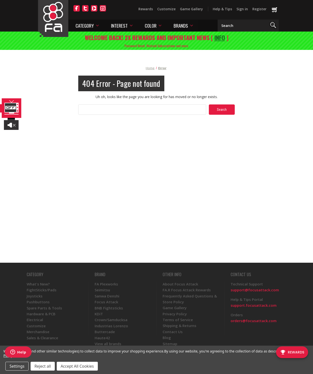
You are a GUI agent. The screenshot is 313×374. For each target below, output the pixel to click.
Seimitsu (102, 289)
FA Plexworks (106, 284)
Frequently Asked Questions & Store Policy (190, 299)
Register (259, 9)
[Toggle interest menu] (131, 25)
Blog (167, 337)
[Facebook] (76, 11)
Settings (17, 366)
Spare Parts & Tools (44, 308)
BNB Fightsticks (109, 308)
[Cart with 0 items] (276, 10)
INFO (219, 37)
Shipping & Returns (179, 325)
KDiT (99, 313)
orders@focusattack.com (254, 320)
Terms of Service (178, 319)
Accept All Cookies (77, 366)
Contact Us (173, 331)
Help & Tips (222, 9)
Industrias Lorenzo (111, 325)
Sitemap (170, 343)
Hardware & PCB (41, 313)
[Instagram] (103, 11)
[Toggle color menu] (160, 25)
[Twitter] (85, 11)
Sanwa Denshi (107, 296)
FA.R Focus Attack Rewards (187, 289)
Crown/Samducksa (111, 319)
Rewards (145, 9)
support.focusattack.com (254, 305)
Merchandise (38, 331)
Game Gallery (191, 9)
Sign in (242, 9)
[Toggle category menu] (97, 25)
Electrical (35, 319)
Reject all (42, 366)
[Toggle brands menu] (191, 25)
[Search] (273, 26)
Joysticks (35, 296)
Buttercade (105, 331)
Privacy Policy (175, 313)
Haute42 (102, 337)
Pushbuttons (38, 301)
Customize (166, 9)
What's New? (38, 284)
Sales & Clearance (42, 337)
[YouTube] (94, 11)
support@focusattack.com (255, 289)
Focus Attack (106, 301)
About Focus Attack (180, 284)
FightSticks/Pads (41, 289)
